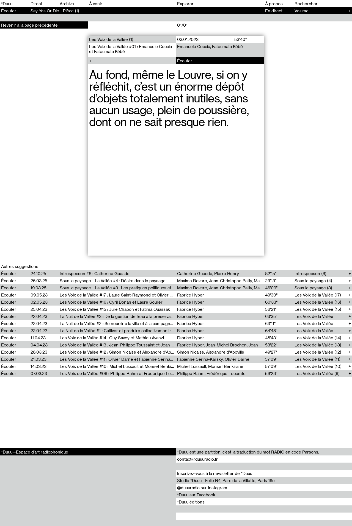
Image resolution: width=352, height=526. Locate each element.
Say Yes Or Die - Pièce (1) (55, 10)
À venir (95, 3)
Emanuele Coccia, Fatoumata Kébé (210, 46)
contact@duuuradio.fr (197, 459)
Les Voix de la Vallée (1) (111, 39)
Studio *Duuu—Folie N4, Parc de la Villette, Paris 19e (226, 480)
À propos (274, 3)
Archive (67, 3)
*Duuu (6, 3)
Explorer (185, 3)
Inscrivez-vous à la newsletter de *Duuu (214, 473)
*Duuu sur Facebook (196, 494)
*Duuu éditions (191, 501)
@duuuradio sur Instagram (202, 487)
